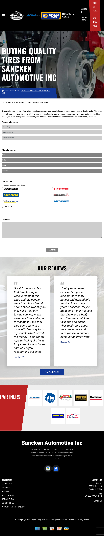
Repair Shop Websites (40, 520)
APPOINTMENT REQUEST (14, 507)
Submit (52, 249)
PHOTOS (6, 487)
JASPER (5, 491)
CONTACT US (8, 503)
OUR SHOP (7, 484)
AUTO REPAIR (8, 495)
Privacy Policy (83, 520)
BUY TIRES (44, 103)
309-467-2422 (95, 22)
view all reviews (52, 371)
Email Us (98, 501)
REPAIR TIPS (33, 103)
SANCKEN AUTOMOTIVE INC (14, 103)
